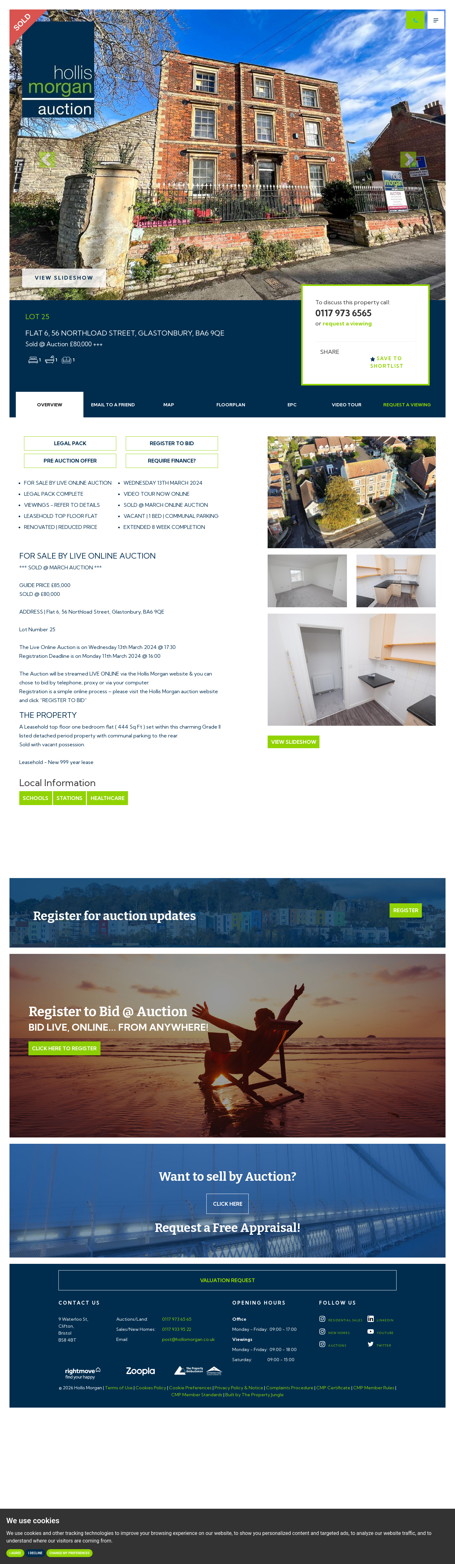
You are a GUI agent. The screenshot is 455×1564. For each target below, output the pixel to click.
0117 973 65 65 (176, 1320)
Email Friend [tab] (113, 405)
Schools (35, 798)
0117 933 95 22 (176, 1330)
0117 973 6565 (343, 312)
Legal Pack (70, 443)
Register (405, 910)
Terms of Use (119, 1388)
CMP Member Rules (373, 1388)
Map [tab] (168, 405)
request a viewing (347, 323)
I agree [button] (15, 1553)
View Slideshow (64, 278)
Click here (227, 1204)
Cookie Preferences (190, 1388)
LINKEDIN (380, 1320)
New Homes (334, 1333)
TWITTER (379, 1346)
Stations (69, 798)
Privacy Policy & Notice (239, 1388)
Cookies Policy (151, 1388)
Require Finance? (172, 461)
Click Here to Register (64, 1048)
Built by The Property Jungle (254, 1395)
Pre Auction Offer (70, 461)
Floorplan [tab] (230, 405)
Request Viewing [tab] (407, 405)
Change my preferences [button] (70, 1553)
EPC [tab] (292, 405)
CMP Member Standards (196, 1395)
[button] (42, 154)
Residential (340, 1320)
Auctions (332, 1346)
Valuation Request (227, 1280)
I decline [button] (35, 1553)
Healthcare (107, 798)
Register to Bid (172, 443)
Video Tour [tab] (346, 405)
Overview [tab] (49, 405)
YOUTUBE (380, 1333)
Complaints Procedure (289, 1388)
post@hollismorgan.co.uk (188, 1340)
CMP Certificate (333, 1388)
